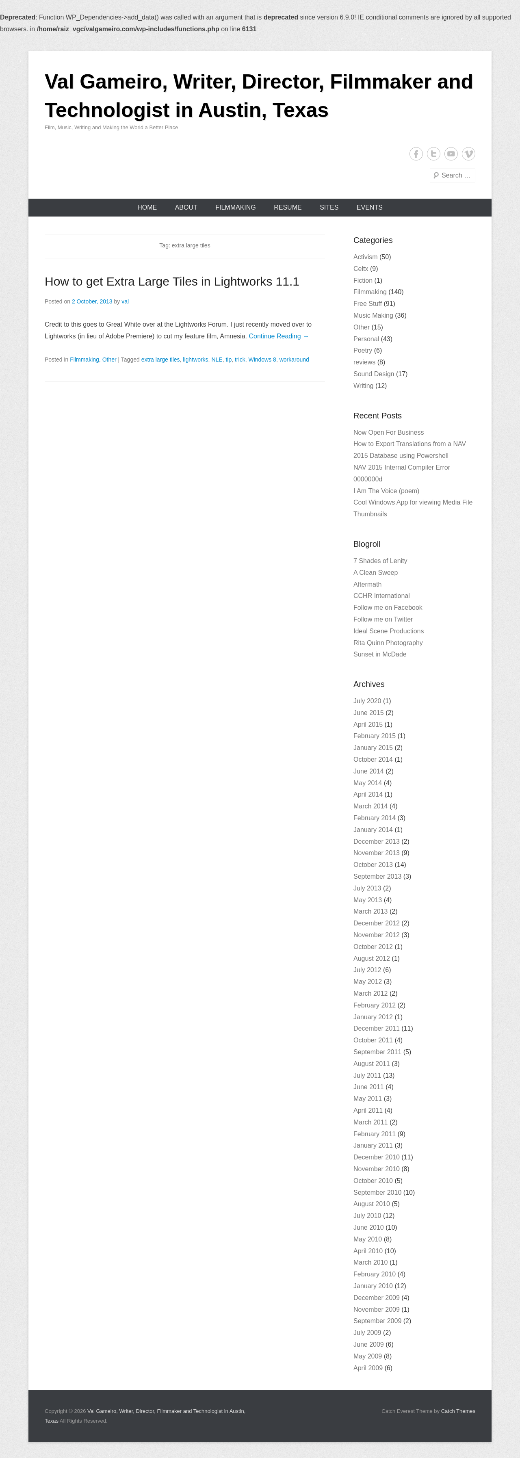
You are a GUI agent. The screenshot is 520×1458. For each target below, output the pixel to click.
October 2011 (373, 1040)
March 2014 (370, 806)
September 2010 (377, 1192)
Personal (366, 339)
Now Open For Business (388, 432)
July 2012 (367, 969)
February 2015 (374, 735)
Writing (363, 385)
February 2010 (374, 1274)
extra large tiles (160, 359)
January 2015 (373, 747)
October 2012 (373, 946)
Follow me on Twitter (383, 619)
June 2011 (368, 1086)
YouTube (451, 153)
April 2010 (368, 1251)
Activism (365, 256)
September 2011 (377, 1052)
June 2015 (368, 712)
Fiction (363, 280)
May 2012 (367, 981)
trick (240, 359)
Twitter (433, 153)
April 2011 (368, 1110)
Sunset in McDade (380, 654)
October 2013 (373, 864)
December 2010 (376, 1157)
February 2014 (374, 818)
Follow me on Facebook (387, 607)
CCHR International (381, 595)
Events (370, 207)
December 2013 (376, 841)
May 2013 (367, 900)
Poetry (362, 350)
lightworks (195, 359)
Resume (287, 207)
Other (109, 359)
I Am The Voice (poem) (386, 490)
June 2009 (368, 1344)
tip (228, 359)
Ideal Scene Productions (388, 631)
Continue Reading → (279, 336)
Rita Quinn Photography (388, 642)
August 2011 (371, 1063)
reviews (364, 362)
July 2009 (367, 1332)
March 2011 (370, 1122)
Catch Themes (458, 1411)
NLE (216, 359)
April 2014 (368, 794)
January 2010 (373, 1286)
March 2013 (370, 911)
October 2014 (373, 759)
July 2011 (367, 1075)
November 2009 (376, 1309)
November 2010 (376, 1169)
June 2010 (368, 1227)
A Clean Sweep (375, 572)
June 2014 (368, 771)
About (186, 207)
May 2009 (367, 1356)
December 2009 (376, 1297)
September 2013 (377, 876)
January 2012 (373, 1017)
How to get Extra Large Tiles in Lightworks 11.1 (172, 281)
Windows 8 (262, 359)
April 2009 (368, 1368)
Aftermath (367, 584)
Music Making (373, 315)
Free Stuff (367, 303)
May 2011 (367, 1098)
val (125, 301)
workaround (294, 359)
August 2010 (371, 1203)
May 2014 (367, 783)
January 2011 (373, 1145)
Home (147, 207)
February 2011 (374, 1134)
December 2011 (376, 1028)
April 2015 (368, 724)
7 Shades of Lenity (380, 560)
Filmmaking (235, 207)
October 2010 (373, 1180)
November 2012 (376, 935)
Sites (329, 207)
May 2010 (367, 1239)
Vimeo (468, 153)
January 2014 (373, 829)
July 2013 (367, 888)
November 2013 (376, 852)
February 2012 (374, 1005)
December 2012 (376, 923)
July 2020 (367, 701)
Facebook (416, 153)
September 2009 (377, 1320)
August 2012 (371, 958)
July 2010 (367, 1215)
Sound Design (373, 373)
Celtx (360, 268)
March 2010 (370, 1262)
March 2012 (370, 993)
